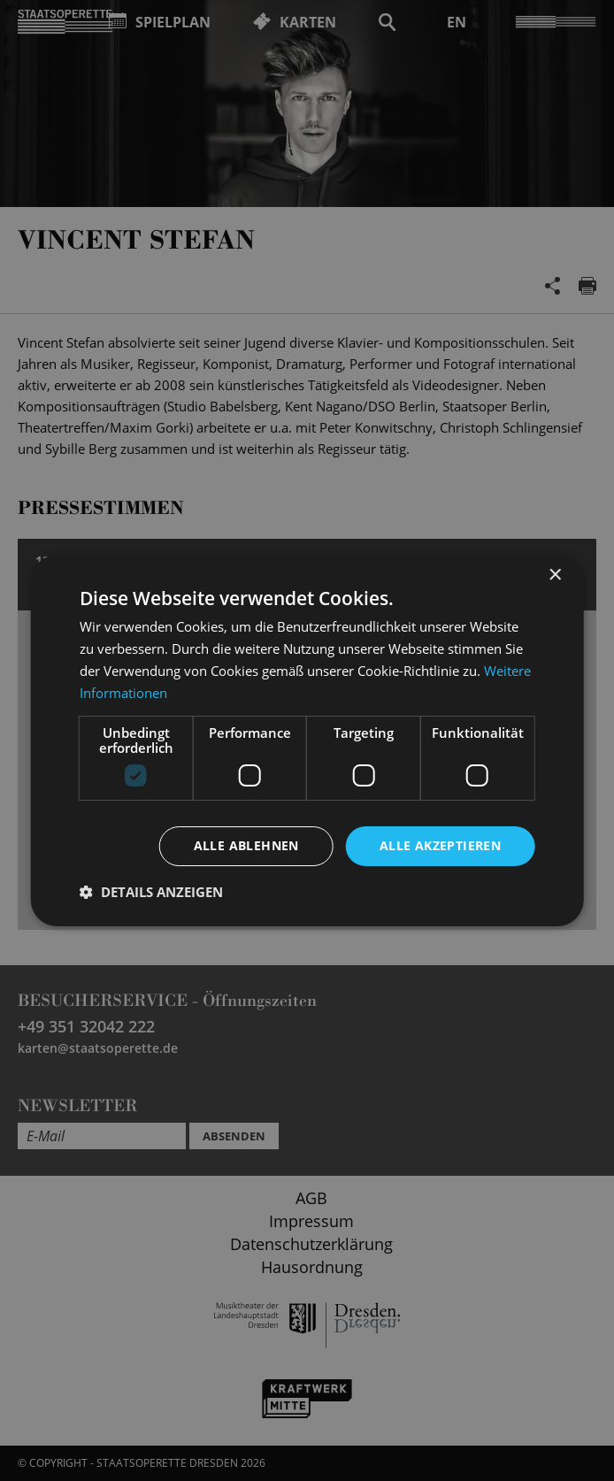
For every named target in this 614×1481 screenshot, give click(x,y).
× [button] (554, 575)
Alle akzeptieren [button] (440, 845)
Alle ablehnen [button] (246, 845)
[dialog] (307, 740)
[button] (151, 892)
